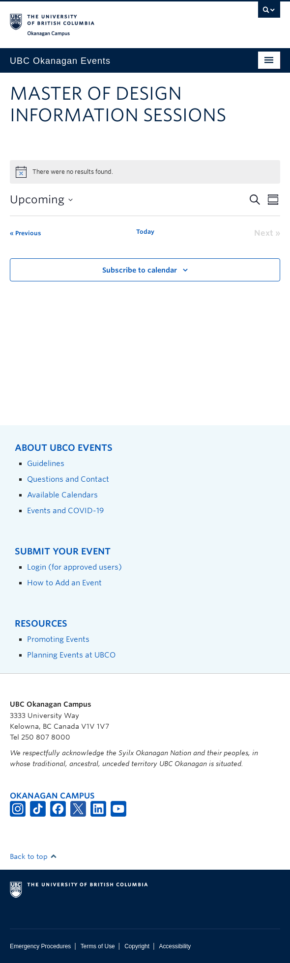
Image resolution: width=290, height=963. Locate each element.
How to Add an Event (64, 582)
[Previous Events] (25, 233)
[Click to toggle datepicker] (41, 200)
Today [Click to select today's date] (145, 231)
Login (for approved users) (74, 567)
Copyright (136, 946)
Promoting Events (58, 639)
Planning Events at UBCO (71, 655)
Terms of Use (98, 946)
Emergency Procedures (40, 946)
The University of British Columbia (104, 20)
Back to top (33, 856)
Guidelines (45, 463)
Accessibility (175, 946)
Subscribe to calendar (139, 270)
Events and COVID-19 (65, 510)
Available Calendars (62, 495)
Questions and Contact (68, 479)
